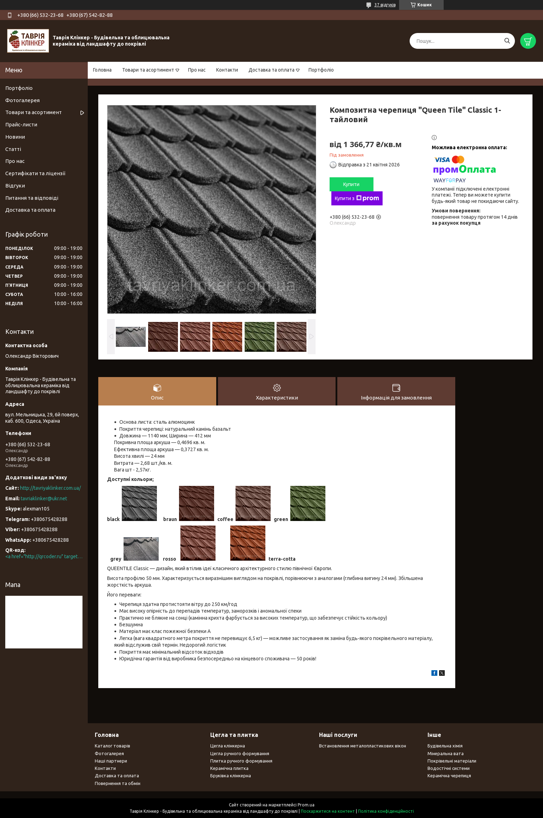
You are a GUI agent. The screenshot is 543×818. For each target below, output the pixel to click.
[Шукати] (507, 41)
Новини (15, 137)
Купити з (357, 198)
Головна (102, 70)
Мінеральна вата (446, 753)
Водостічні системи (449, 768)
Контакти (227, 70)
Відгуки (15, 186)
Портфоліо (321, 70)
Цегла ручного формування (239, 753)
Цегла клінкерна (227, 746)
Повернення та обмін (117, 783)
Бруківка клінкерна (230, 775)
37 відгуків (385, 4)
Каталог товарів (112, 746)
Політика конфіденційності (386, 811)
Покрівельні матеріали (452, 760)
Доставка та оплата (271, 70)
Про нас (197, 70)
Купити (351, 184)
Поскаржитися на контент (328, 811)
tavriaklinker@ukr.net (44, 498)
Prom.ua (306, 805)
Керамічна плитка (229, 768)
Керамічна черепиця (449, 775)
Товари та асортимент (148, 70)
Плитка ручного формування (241, 760)
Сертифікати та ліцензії (35, 173)
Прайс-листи (21, 124)
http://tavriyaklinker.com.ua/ (50, 488)
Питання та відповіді (31, 198)
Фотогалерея (22, 100)
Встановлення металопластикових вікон (362, 746)
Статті (13, 149)
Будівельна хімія (445, 746)
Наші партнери (111, 760)
